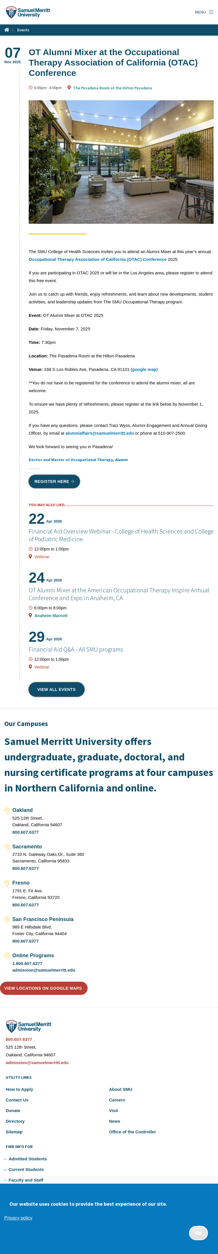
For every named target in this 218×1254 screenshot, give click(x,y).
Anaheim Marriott (50, 615)
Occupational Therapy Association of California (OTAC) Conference (98, 259)
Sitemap (14, 1131)
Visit (113, 1110)
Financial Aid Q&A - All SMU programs (76, 649)
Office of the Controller (132, 1131)
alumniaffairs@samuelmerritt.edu (99, 433)
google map (144, 369)
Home (6, 30)
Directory (15, 1121)
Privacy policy (18, 1218)
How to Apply (19, 1089)
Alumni (121, 459)
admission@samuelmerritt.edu (43, 970)
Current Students (26, 1169)
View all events (56, 689)
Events (23, 29)
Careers (117, 1099)
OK (198, 1233)
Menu (200, 12)
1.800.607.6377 (27, 963)
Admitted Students (28, 1158)
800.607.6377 (25, 832)
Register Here (51, 481)
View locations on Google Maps (43, 988)
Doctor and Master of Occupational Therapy (71, 459)
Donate (13, 1110)
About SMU (120, 1089)
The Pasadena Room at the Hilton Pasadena (112, 87)
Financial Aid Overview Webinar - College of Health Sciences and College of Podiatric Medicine (121, 535)
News (114, 1121)
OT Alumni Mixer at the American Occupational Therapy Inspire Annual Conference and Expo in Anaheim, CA (119, 594)
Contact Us (17, 1099)
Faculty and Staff (26, 1180)
